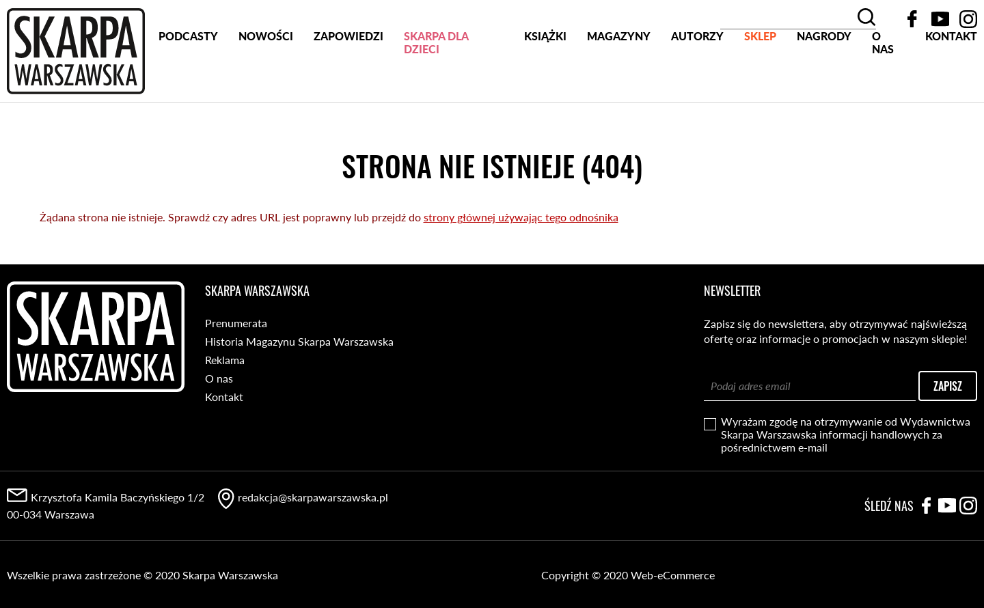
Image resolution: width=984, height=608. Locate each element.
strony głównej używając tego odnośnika (521, 216)
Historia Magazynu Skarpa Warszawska (299, 340)
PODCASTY (188, 87)
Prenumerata (236, 322)
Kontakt (951, 87)
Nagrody (824, 87)
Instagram (968, 19)
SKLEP (760, 87)
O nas (883, 91)
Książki (545, 87)
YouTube (940, 19)
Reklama (225, 359)
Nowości (265, 87)
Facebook (912, 19)
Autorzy (697, 87)
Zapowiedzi (348, 87)
